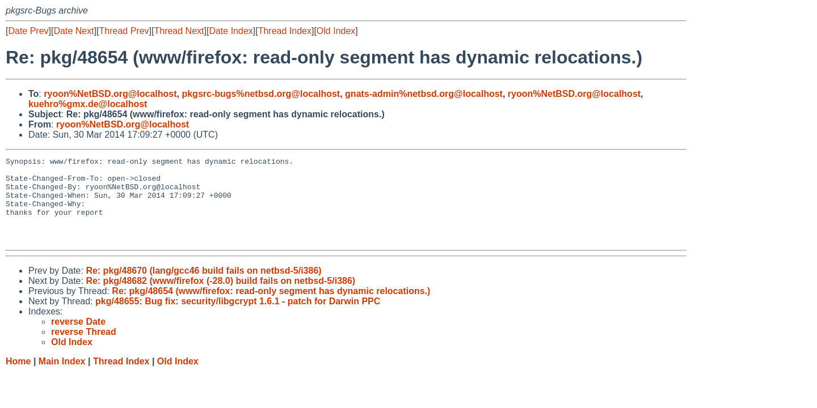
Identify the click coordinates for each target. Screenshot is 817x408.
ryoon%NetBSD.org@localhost (110, 94)
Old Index (336, 31)
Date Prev (28, 31)
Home (18, 378)
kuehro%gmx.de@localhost (87, 104)
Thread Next (179, 31)
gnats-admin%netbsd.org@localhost (424, 94)
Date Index (230, 31)
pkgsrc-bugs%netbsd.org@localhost (261, 94)
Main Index (62, 378)
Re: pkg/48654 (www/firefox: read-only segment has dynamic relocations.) (271, 308)
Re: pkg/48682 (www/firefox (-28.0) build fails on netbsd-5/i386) (220, 298)
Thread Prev (124, 31)
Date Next (73, 31)
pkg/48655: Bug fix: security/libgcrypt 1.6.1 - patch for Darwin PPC (237, 318)
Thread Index (284, 31)
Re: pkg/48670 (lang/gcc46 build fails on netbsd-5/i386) (203, 287)
